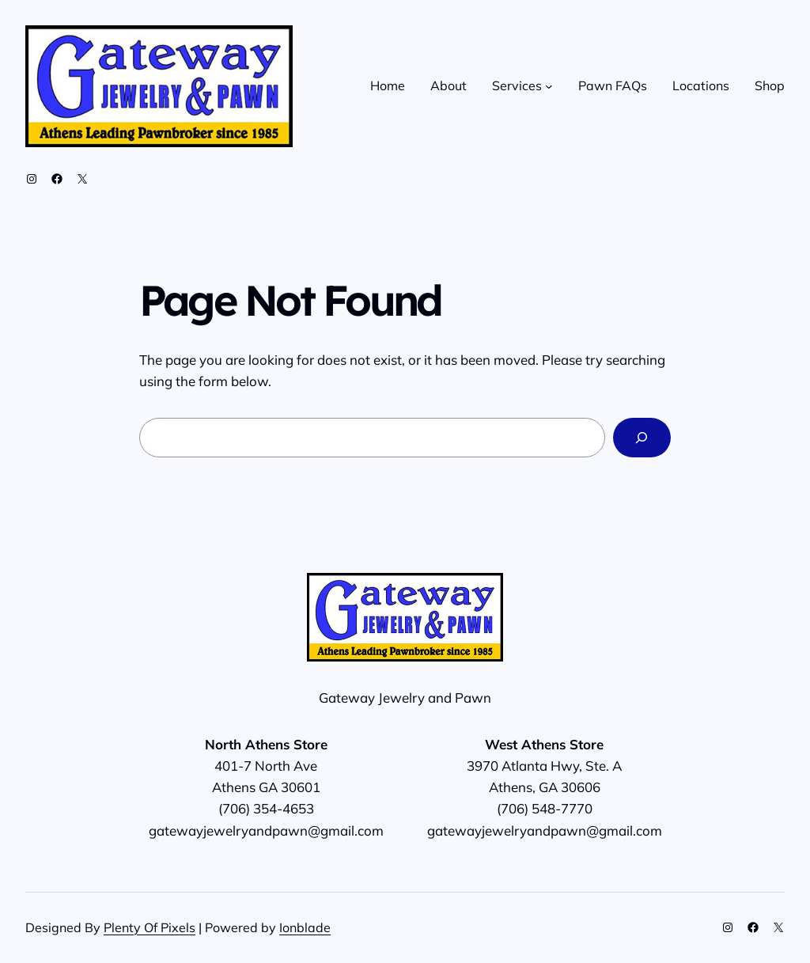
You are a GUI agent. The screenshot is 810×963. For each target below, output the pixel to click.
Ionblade (305, 927)
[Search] (642, 438)
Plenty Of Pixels (149, 927)
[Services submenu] (549, 86)
